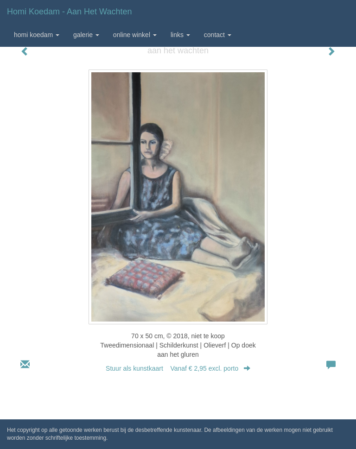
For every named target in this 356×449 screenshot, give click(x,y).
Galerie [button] (86, 34)
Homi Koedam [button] (36, 34)
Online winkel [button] (135, 34)
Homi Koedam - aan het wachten (69, 11)
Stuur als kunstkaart (178, 368)
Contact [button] (217, 34)
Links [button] (180, 34)
